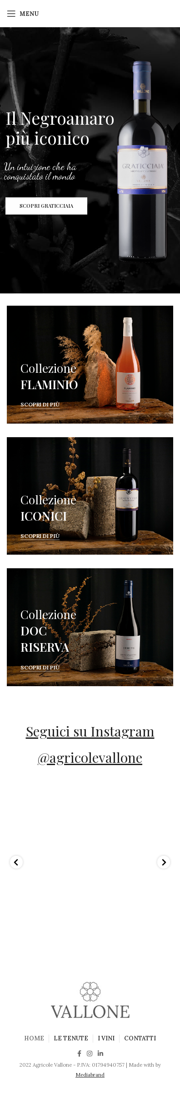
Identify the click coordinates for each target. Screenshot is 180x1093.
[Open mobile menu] (22, 14)
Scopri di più (40, 404)
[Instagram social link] (89, 1053)
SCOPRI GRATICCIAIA (46, 208)
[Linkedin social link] (100, 1053)
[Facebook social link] (79, 1053)
